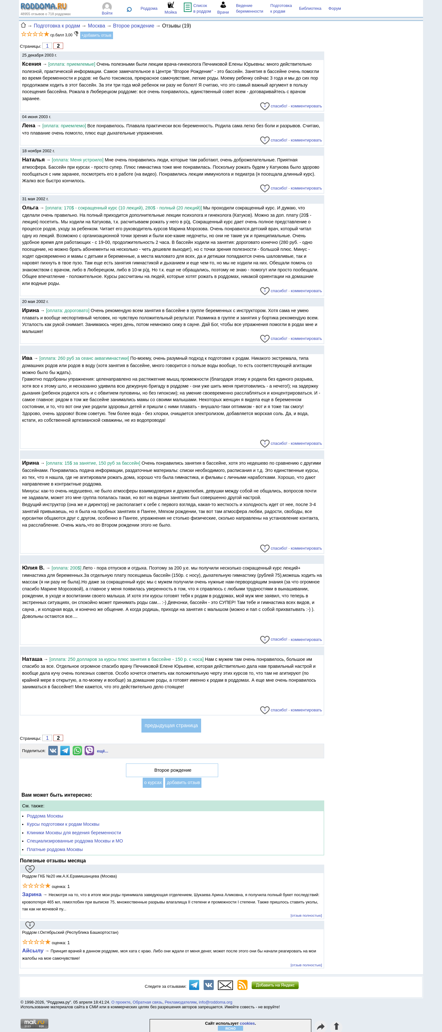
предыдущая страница (171, 725)
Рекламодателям (181, 1002)
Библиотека (310, 8)
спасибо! (273, 106)
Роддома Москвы (45, 815)
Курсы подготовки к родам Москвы (63, 824)
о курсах (153, 782)
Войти (107, 13)
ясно (230, 1028)
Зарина (32, 894)
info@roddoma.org (215, 1002)
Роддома (149, 8)
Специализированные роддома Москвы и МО (75, 840)
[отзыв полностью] (306, 915)
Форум (334, 8)
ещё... (102, 751)
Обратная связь (147, 1002)
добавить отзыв (183, 782)
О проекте (120, 1002)
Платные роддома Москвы (55, 849)
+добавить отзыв (96, 35)
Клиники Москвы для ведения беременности (74, 832)
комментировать (306, 106)
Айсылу (33, 950)
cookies (247, 1023)
